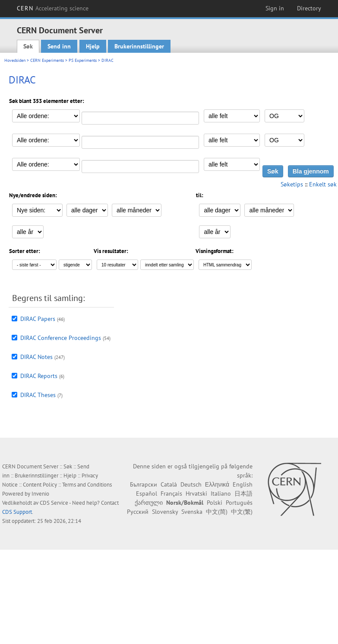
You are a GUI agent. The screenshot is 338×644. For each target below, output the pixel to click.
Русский (137, 512)
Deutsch (191, 484)
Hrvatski (196, 493)
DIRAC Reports (38, 376)
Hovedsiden (14, 60)
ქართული (149, 502)
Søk (28, 46)
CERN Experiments (47, 60)
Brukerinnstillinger (139, 46)
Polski (214, 502)
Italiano (221, 493)
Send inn (59, 46)
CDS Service (54, 502)
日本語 (243, 493)
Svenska (191, 512)
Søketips (292, 184)
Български (143, 484)
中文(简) (216, 512)
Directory (309, 8)
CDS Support (17, 512)
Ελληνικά (217, 484)
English (243, 484)
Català (169, 484)
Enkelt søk (323, 184)
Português (239, 502)
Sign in (274, 8)
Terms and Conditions (87, 484)
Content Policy (40, 484)
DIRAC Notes (36, 357)
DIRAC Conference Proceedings (60, 338)
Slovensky (165, 512)
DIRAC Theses (38, 395)
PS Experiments (83, 60)
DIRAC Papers (37, 319)
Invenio (40, 493)
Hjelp (93, 46)
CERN (52, 8)
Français (171, 493)
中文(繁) (242, 512)
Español (146, 493)
